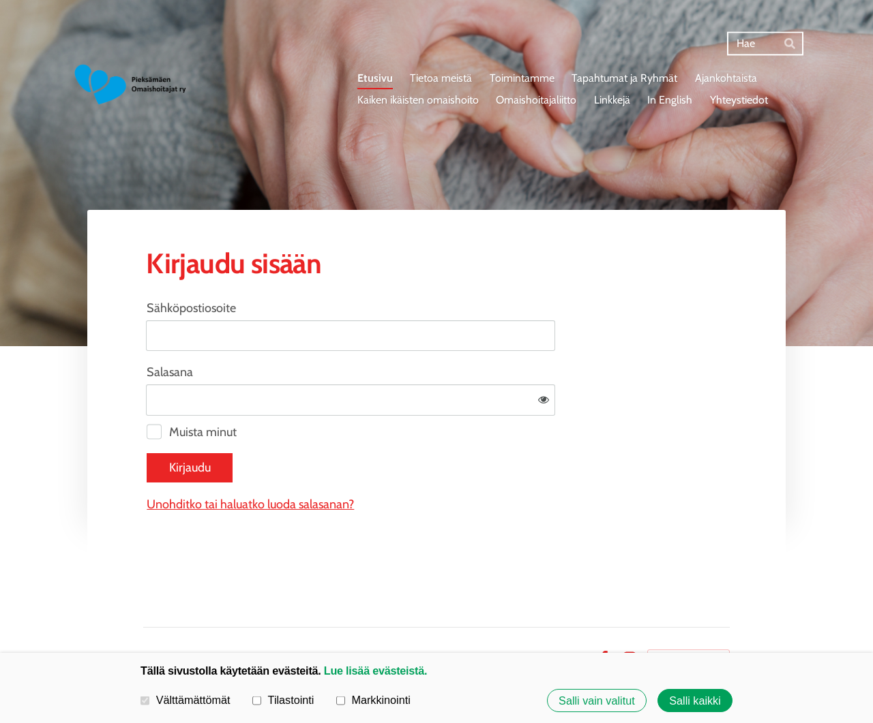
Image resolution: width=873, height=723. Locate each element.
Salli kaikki (695, 700)
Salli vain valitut (597, 700)
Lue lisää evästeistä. (375, 670)
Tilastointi (283, 700)
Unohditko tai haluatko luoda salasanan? (397, 459)
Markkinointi (373, 700)
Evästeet (566, 614)
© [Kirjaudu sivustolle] (148, 613)
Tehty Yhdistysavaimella (688, 613)
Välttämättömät (185, 700)
